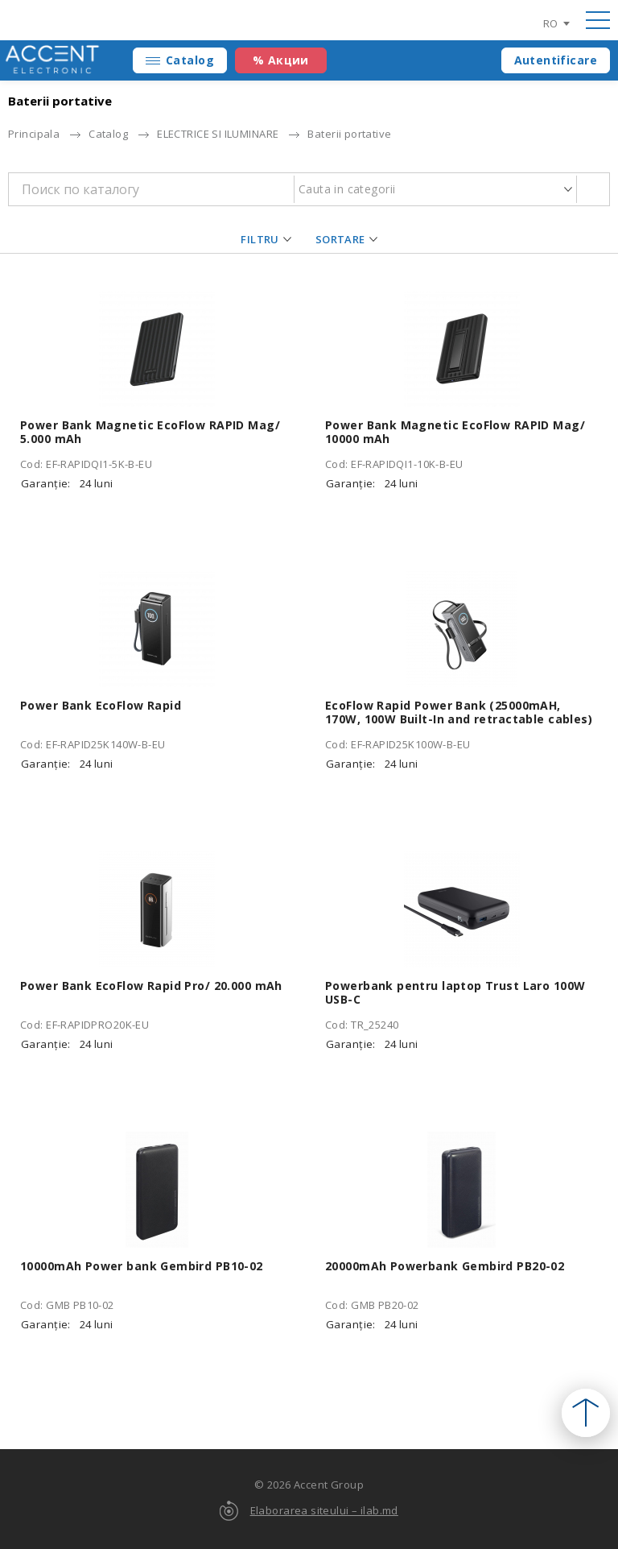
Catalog (190, 60)
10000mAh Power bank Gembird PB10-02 (141, 1266)
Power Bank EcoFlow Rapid (100, 705)
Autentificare (555, 60)
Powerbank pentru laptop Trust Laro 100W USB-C (455, 992)
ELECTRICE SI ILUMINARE (217, 133)
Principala (34, 133)
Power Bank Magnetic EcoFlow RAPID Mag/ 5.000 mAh (150, 431)
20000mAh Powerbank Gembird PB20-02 (444, 1266)
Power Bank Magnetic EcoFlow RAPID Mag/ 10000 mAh (455, 431)
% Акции (281, 60)
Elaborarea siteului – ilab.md (324, 1510)
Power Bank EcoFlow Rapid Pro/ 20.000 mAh (151, 985)
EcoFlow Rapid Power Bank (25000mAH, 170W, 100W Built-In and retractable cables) (458, 712)
